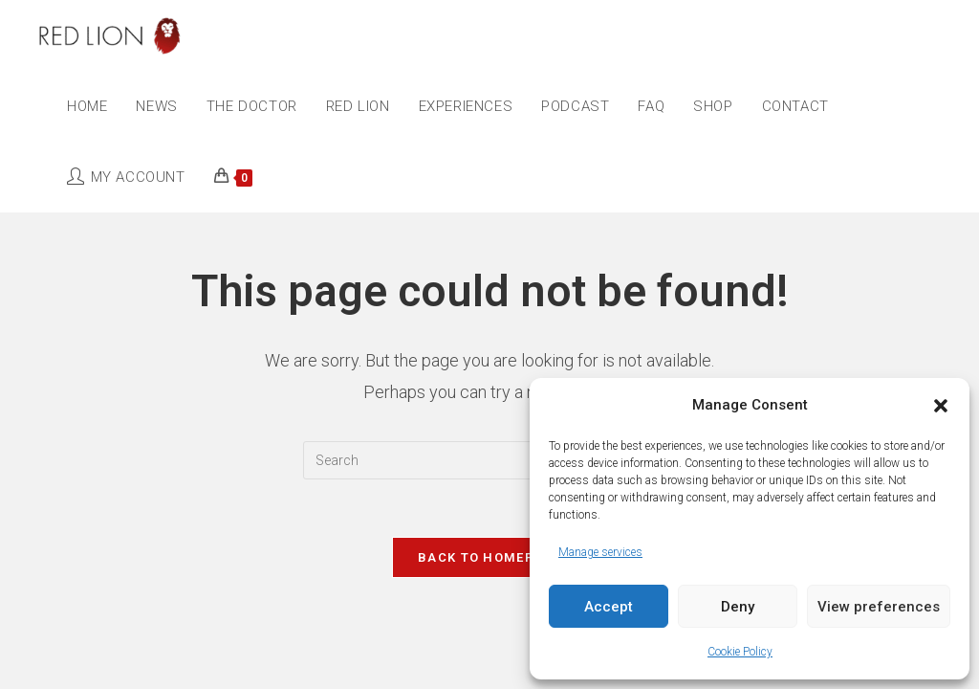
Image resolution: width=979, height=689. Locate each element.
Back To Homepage (489, 557)
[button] (940, 405)
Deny (737, 606)
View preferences (878, 606)
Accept (608, 606)
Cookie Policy (739, 651)
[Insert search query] (489, 460)
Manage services (600, 552)
